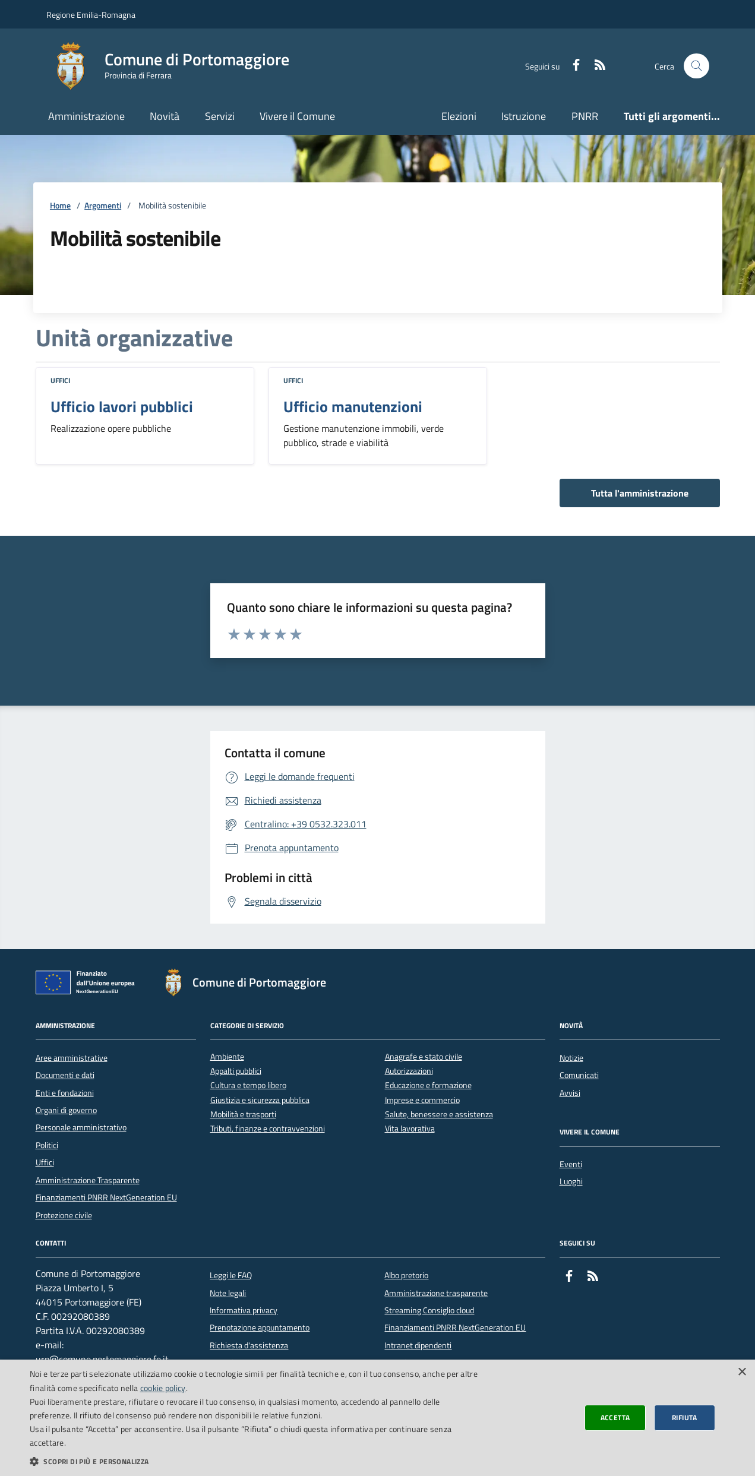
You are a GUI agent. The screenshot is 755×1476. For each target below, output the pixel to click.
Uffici (60, 380)
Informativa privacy (243, 1310)
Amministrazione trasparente (436, 1293)
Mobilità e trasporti (243, 1114)
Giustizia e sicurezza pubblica (259, 1100)
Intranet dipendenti (417, 1345)
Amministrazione (86, 116)
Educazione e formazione (428, 1085)
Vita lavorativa (410, 1129)
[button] (254, 1461)
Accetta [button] (615, 1417)
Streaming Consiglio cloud (429, 1310)
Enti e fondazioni (65, 1092)
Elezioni (458, 116)
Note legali (228, 1293)
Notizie (571, 1057)
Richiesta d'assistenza (249, 1345)
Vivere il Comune (297, 116)
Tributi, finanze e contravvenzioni (267, 1129)
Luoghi (571, 1181)
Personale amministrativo (81, 1127)
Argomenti (102, 206)
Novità (164, 116)
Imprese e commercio (422, 1100)
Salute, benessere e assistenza (439, 1114)
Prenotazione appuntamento (259, 1327)
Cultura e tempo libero (248, 1085)
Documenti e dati (65, 1075)
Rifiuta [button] (684, 1417)
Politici (47, 1145)
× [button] (741, 1372)
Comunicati (579, 1075)
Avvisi (570, 1092)
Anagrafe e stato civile (423, 1057)
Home (60, 206)
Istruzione (523, 116)
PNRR (584, 116)
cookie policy (163, 1388)
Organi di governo (66, 1110)
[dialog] (377, 1418)
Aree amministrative (72, 1057)
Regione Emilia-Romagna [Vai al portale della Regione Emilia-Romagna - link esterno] (90, 14)
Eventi (571, 1164)
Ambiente (227, 1057)
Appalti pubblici (235, 1071)
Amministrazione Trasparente (88, 1180)
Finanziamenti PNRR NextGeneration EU (106, 1197)
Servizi (220, 116)
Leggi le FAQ (231, 1275)
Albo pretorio (406, 1275)
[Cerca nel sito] (696, 66)
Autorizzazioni (409, 1071)
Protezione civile (64, 1215)
